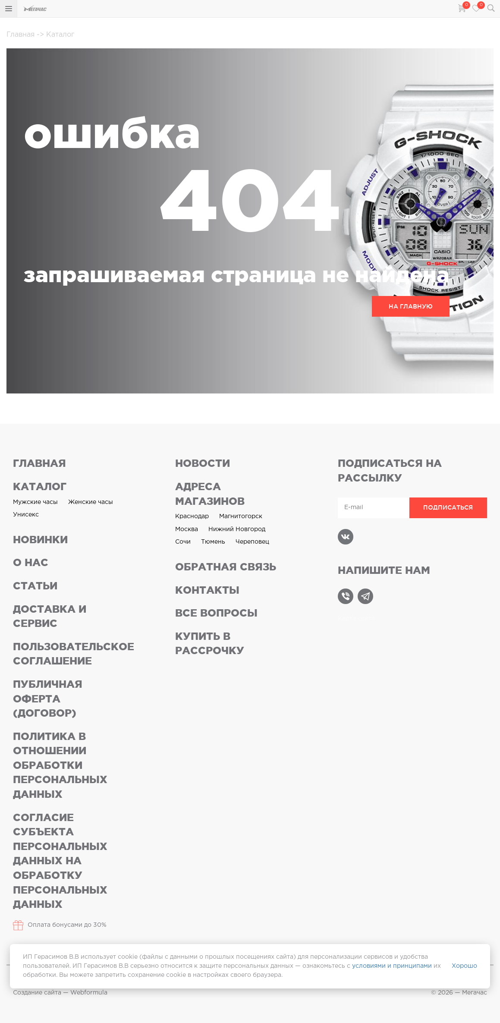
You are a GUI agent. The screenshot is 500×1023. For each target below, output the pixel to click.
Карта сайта (356, 618)
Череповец (252, 542)
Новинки (40, 539)
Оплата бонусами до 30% (60, 925)
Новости (202, 463)
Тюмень (213, 542)
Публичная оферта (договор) (47, 698)
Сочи (183, 542)
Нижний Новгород (236, 529)
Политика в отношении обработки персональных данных (60, 765)
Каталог (55, 34)
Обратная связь (225, 567)
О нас (30, 562)
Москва (186, 529)
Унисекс (26, 514)
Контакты (207, 590)
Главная (21, 34)
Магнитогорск (240, 516)
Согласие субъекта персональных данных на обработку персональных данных (60, 861)
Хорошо (464, 966)
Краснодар (192, 516)
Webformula (88, 992)
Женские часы (90, 502)
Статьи (35, 586)
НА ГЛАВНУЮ (411, 306)
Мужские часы (35, 502)
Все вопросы (216, 613)
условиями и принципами (392, 966)
